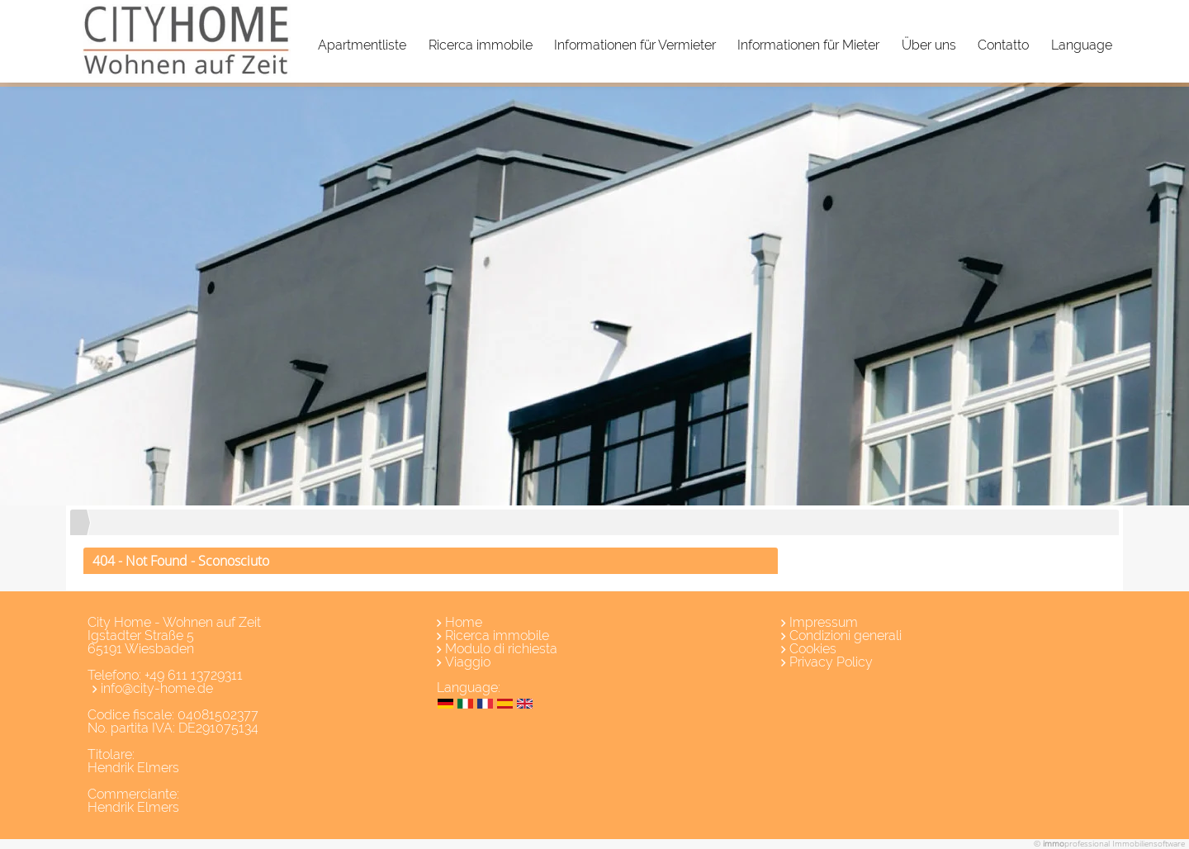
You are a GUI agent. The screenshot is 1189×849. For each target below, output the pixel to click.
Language (1081, 45)
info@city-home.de (157, 688)
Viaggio (467, 662)
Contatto (1003, 45)
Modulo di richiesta (501, 649)
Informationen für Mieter (808, 45)
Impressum (823, 622)
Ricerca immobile (481, 45)
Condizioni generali (845, 635)
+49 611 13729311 (193, 675)
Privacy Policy (831, 662)
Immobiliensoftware (1148, 843)
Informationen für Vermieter (635, 45)
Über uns (929, 45)
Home (463, 622)
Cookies (812, 649)
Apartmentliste (362, 45)
